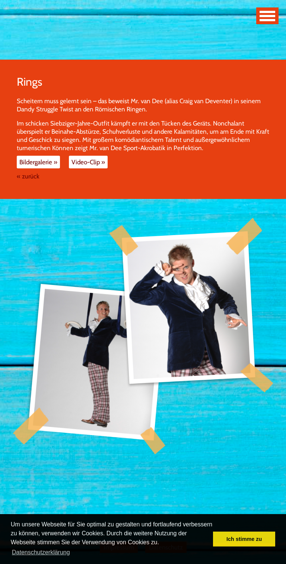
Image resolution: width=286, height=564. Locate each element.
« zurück (28, 176)
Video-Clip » (88, 162)
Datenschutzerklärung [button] (41, 552)
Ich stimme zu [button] (244, 539)
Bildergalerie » (38, 162)
